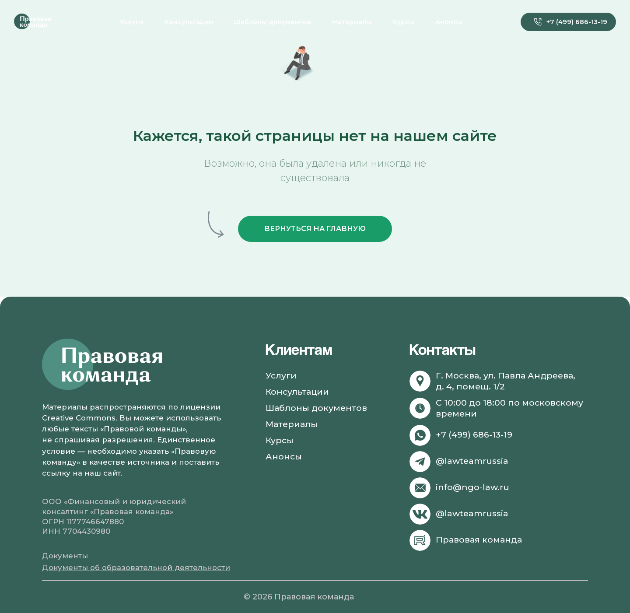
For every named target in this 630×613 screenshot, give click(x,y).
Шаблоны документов (272, 22)
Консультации (188, 22)
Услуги (132, 22)
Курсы (403, 22)
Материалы (351, 22)
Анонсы (448, 22)
